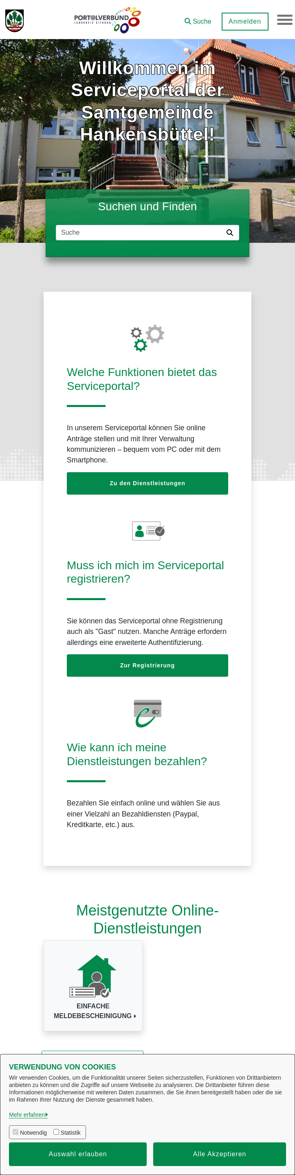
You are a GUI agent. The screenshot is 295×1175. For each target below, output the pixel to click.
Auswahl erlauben (78, 1154)
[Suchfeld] (140, 232)
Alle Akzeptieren (220, 1154)
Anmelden (244, 21)
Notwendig (33, 1132)
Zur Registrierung (147, 665)
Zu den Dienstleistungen (147, 483)
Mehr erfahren (27, 1114)
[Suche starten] (231, 232)
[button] (197, 18)
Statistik (71, 1132)
